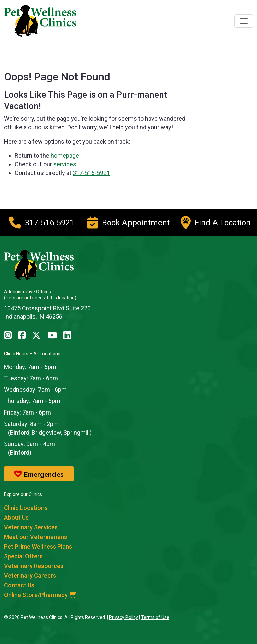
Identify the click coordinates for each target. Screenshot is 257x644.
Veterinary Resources (33, 565)
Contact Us (19, 585)
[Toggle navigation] (243, 21)
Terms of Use (155, 617)
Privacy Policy (123, 617)
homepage (65, 155)
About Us (16, 517)
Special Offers (23, 556)
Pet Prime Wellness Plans (38, 546)
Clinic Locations (26, 507)
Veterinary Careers (30, 575)
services (64, 164)
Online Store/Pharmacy (40, 595)
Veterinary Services (31, 527)
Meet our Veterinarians (35, 536)
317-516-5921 (91, 172)
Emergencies (39, 474)
